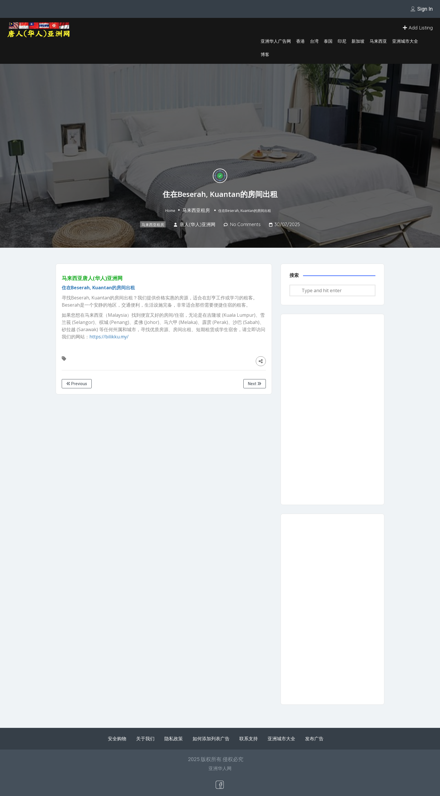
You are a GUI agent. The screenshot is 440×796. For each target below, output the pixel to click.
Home (170, 210)
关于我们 (145, 738)
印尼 (342, 41)
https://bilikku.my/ (109, 336)
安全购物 (117, 738)
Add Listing (418, 28)
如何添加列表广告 (211, 738)
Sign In (425, 9)
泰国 (328, 41)
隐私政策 (173, 738)
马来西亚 (378, 41)
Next (254, 383)
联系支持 (248, 738)
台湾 (314, 41)
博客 (265, 54)
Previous (76, 383)
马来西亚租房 (196, 210)
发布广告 (314, 738)
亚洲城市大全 (405, 41)
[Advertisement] (332, 409)
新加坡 (357, 41)
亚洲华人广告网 (276, 41)
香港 (300, 41)
